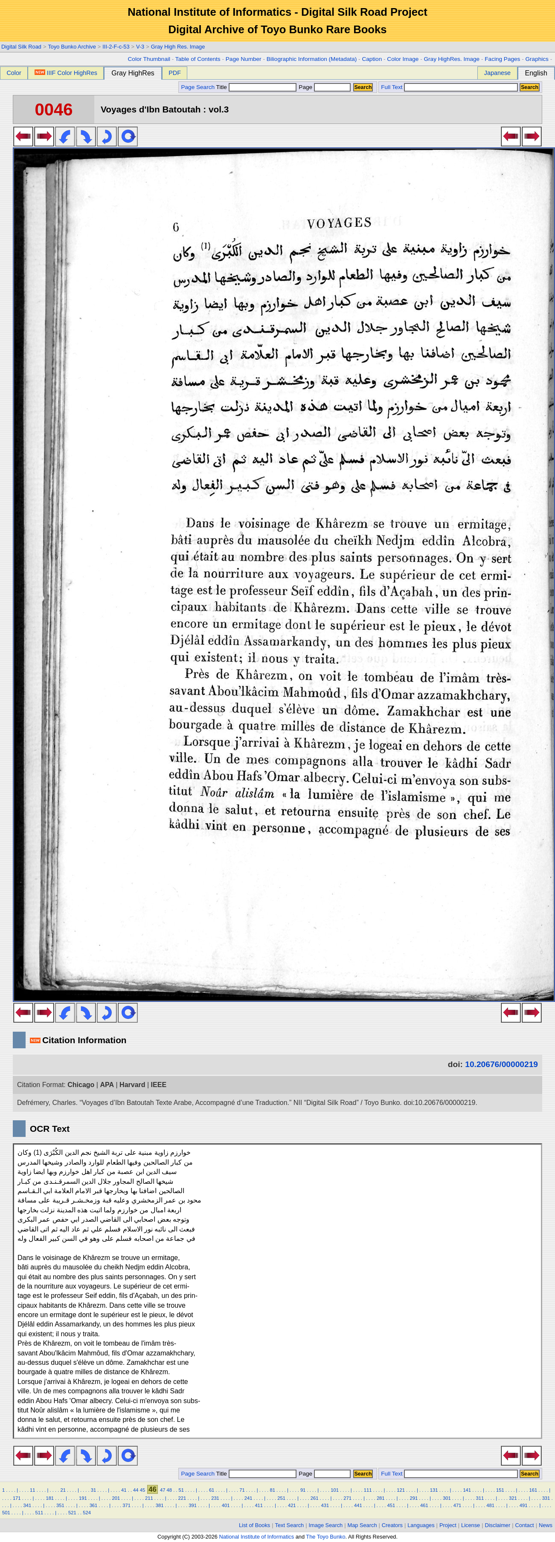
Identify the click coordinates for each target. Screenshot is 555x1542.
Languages (420, 1525)
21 (62, 1490)
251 (281, 1498)
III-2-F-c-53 (115, 46)
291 (414, 1498)
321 (513, 1498)
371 (126, 1505)
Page (324, 87)
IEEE (158, 1084)
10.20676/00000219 (501, 1064)
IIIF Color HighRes (66, 72)
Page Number (244, 59)
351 (60, 1505)
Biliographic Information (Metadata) (312, 59)
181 (50, 1498)
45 (142, 1490)
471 (457, 1505)
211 (149, 1498)
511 (39, 1512)
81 (272, 1490)
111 (368, 1490)
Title (256, 87)
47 (162, 1490)
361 (94, 1505)
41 (123, 1490)
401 (226, 1505)
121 (401, 1490)
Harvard (132, 1084)
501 (6, 1512)
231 (215, 1498)
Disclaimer (498, 1525)
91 (302, 1490)
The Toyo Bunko (325, 1536)
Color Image (402, 59)
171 (17, 1498)
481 (490, 1505)
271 (347, 1498)
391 (193, 1505)
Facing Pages (502, 59)
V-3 (140, 46)
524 (87, 1512)
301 (447, 1498)
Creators (392, 1525)
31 (93, 1490)
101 (335, 1490)
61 (211, 1490)
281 (381, 1498)
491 (524, 1505)
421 (292, 1505)
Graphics (536, 59)
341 (27, 1505)
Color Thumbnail (149, 59)
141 (467, 1490)
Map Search (362, 1525)
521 (72, 1512)
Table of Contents (198, 59)
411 (259, 1505)
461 (424, 1505)
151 (500, 1490)
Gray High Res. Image (178, 46)
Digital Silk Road (21, 46)
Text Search (289, 1525)
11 (32, 1490)
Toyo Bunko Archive (72, 46)
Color (13, 72)
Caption (372, 59)
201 (116, 1498)
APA (107, 1084)
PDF (175, 72)
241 (248, 1498)
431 (325, 1505)
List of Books (254, 1525)
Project (447, 1525)
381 (160, 1505)
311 (480, 1498)
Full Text (391, 87)
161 (533, 1490)
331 (546, 1498)
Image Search (326, 1525)
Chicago (80, 1084)
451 (391, 1505)
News (545, 1525)
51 (181, 1490)
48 (169, 1490)
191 (83, 1498)
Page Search (198, 87)
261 (315, 1498)
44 (135, 1490)
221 (182, 1498)
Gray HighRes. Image (451, 59)
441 (358, 1505)
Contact (524, 1525)
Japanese (497, 72)
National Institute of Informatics (256, 1536)
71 (241, 1490)
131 (434, 1490)
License (470, 1525)
